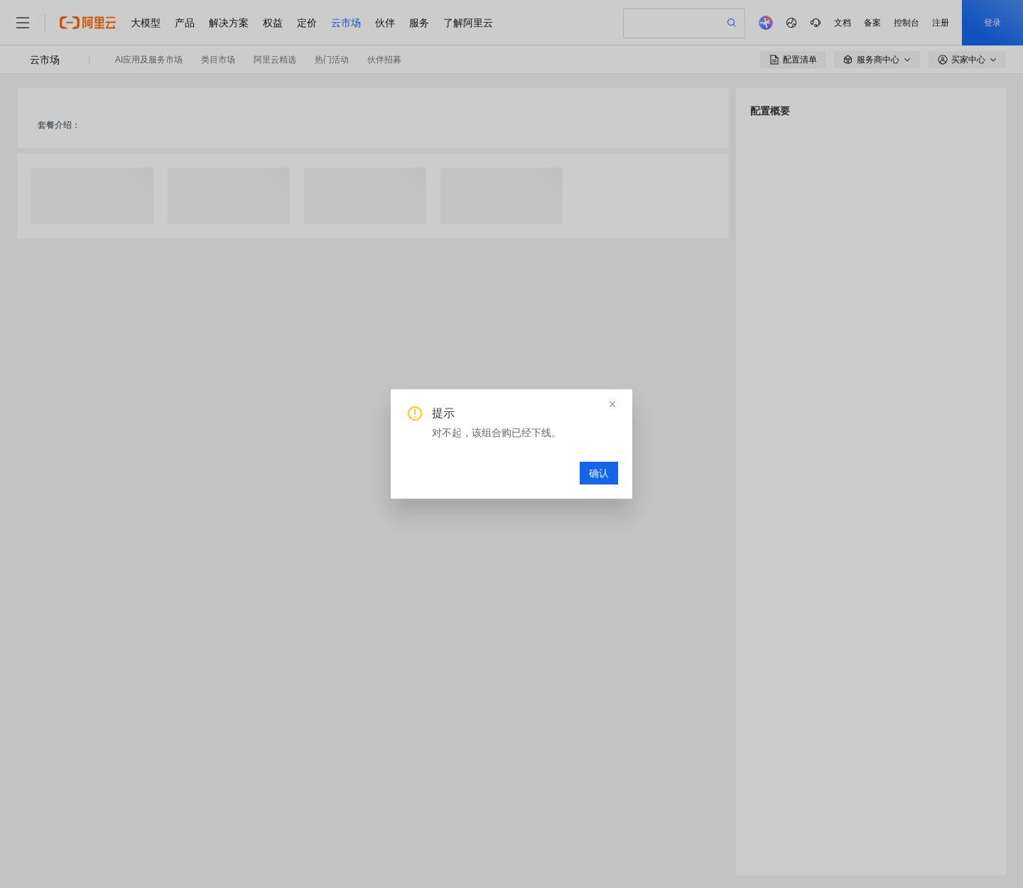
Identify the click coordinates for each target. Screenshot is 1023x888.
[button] (612, 404)
